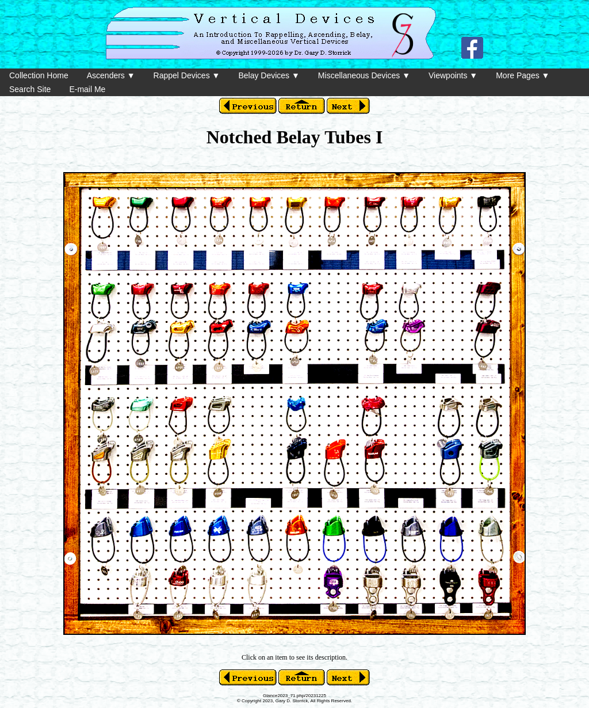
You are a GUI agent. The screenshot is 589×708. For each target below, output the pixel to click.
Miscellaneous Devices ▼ (364, 75)
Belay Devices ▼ (268, 75)
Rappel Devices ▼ (187, 75)
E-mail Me (87, 89)
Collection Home (38, 75)
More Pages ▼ (522, 75)
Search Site (30, 89)
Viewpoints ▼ (453, 75)
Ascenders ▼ (111, 75)
